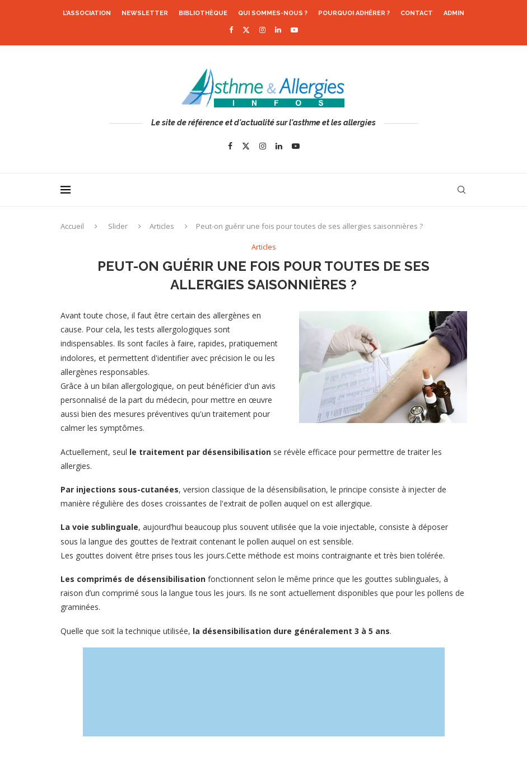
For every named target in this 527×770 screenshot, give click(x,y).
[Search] (461, 189)
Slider (118, 226)
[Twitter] (246, 30)
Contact (416, 13)
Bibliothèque (203, 13)
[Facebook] (231, 30)
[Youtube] (294, 30)
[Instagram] (262, 30)
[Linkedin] (278, 30)
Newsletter (145, 13)
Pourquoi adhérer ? (354, 13)
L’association (87, 13)
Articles (162, 226)
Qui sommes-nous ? (272, 13)
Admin (454, 13)
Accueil (72, 226)
